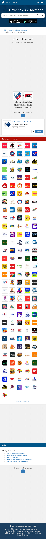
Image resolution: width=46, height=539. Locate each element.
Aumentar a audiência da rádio (15, 453)
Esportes (22, 128)
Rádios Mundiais (25, 529)
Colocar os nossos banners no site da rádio (19, 459)
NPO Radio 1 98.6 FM (22, 122)
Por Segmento (35, 529)
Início (4, 30)
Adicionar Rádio (10, 533)
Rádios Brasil (14, 529)
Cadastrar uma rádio (12, 457)
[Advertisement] (22, 68)
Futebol (10, 30)
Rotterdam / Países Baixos (20, 124)
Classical (15, 128)
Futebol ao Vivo (10, 531)
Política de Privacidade (34, 533)
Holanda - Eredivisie (21, 30)
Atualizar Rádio (20, 533)
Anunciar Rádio (35, 531)
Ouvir (39, 132)
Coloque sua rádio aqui (23, 402)
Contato (26, 531)
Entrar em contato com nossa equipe (17, 461)
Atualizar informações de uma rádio (16, 455)
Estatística (19, 531)
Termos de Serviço (23, 535)
